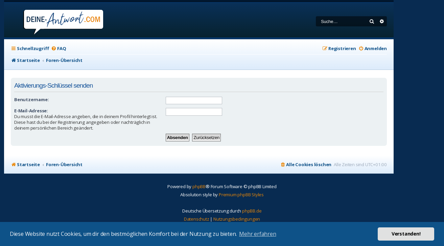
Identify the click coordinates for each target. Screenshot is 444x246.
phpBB (199, 186)
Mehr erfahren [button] (257, 234)
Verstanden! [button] (406, 233)
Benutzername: (31, 99)
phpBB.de (251, 211)
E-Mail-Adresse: (31, 111)
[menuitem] (58, 48)
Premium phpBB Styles (241, 195)
